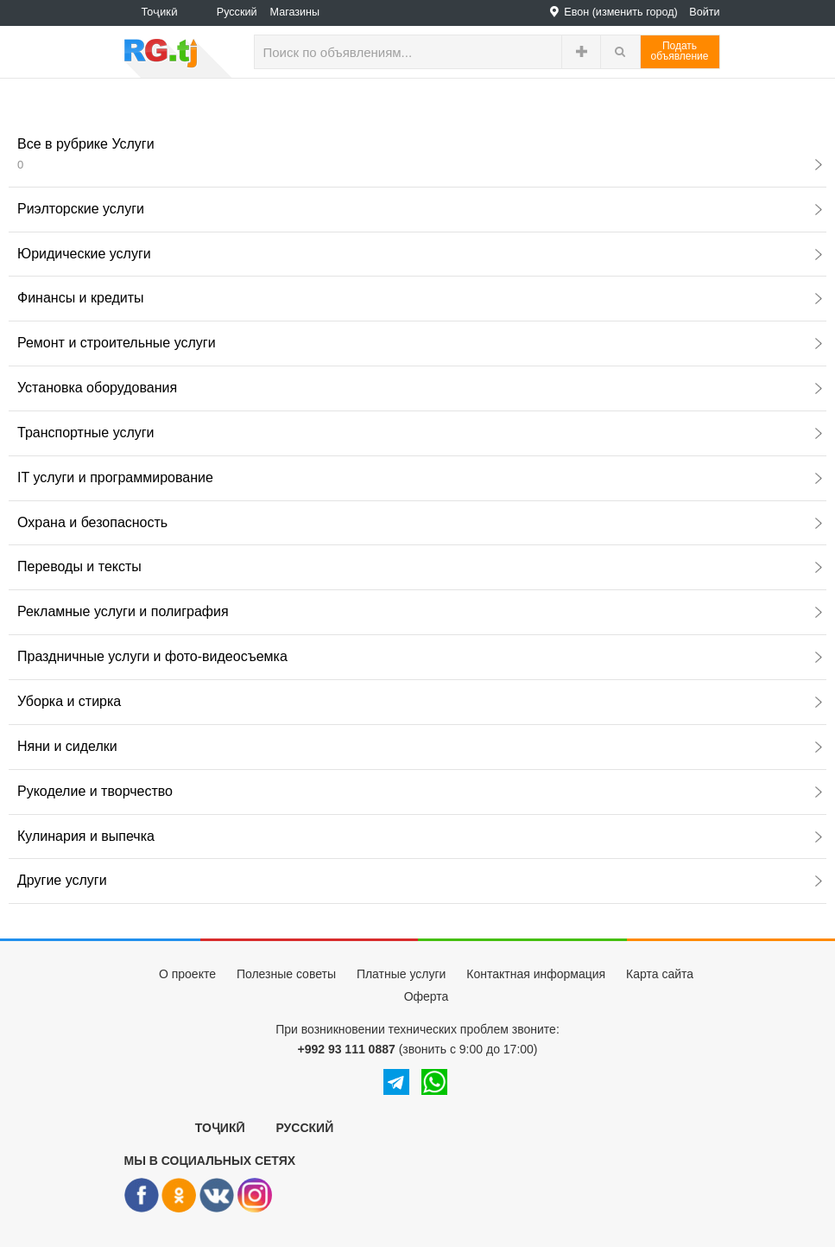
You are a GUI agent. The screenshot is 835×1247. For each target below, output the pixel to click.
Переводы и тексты (419, 566)
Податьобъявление (680, 51)
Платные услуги (401, 974)
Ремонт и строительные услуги (419, 342)
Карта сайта (659, 974)
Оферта (426, 996)
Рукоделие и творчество (419, 791)
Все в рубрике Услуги (419, 154)
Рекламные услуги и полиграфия (419, 611)
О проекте (187, 974)
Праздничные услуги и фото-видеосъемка (419, 656)
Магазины (295, 12)
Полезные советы (286, 974)
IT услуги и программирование (419, 477)
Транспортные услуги (419, 432)
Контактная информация (535, 974)
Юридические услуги (419, 253)
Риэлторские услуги (419, 208)
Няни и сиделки (419, 746)
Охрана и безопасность (419, 522)
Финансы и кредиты (419, 297)
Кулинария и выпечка (419, 836)
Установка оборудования (419, 387)
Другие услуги (419, 880)
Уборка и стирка (419, 701)
